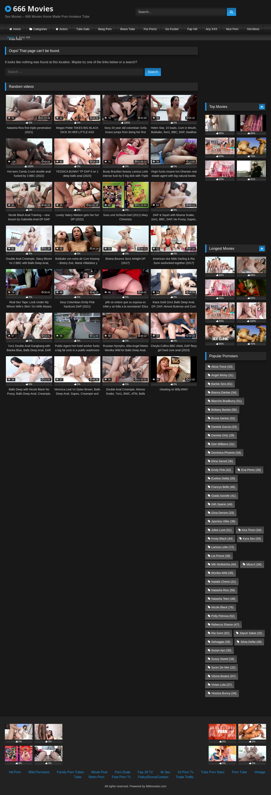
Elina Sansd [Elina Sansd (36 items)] (222, 461)
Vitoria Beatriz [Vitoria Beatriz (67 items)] (223, 676)
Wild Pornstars (38, 772)
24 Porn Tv (186, 772)
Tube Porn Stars (212, 772)
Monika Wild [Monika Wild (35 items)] (222, 573)
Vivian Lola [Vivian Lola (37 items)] (221, 684)
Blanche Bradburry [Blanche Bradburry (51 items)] (226, 401)
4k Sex (165, 772)
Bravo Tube (127, 29)
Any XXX (211, 29)
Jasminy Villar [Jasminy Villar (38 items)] (223, 521)
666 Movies (29, 9)
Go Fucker (172, 29)
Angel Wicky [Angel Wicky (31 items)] (222, 375)
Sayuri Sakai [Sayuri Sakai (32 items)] (251, 633)
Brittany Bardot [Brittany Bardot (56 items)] (224, 409)
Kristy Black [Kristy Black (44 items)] (222, 538)
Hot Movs (253, 29)
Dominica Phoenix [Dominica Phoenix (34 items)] (226, 452)
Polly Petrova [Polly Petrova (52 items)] (222, 616)
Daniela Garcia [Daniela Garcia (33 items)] (224, 426)
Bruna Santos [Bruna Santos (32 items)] (223, 418)
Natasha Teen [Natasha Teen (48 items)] (223, 598)
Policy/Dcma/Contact (153, 777)
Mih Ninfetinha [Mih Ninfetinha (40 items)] (223, 564)
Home (17, 29)
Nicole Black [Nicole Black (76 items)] (222, 607)
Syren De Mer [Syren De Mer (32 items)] (223, 667)
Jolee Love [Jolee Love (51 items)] (221, 530)
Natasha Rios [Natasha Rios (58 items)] (223, 590)
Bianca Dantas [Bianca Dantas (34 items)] (223, 392)
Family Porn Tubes (70, 772)
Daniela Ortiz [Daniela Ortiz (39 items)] (222, 435)
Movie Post (99, 772)
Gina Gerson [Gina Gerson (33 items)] (222, 512)
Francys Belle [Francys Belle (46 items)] (223, 487)
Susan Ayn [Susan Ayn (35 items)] (221, 650)
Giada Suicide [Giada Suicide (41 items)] (223, 495)
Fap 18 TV (145, 772)
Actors (64, 29)
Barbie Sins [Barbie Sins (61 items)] (221, 384)
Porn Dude (122, 772)
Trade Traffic (185, 777)
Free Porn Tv (121, 777)
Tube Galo (83, 29)
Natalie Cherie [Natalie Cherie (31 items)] (223, 581)
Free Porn (15, 39)
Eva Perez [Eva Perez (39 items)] (251, 469)
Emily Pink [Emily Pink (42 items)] (221, 469)
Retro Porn (96, 777)
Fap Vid (192, 29)
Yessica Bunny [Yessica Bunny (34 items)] (223, 693)
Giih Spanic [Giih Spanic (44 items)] (221, 504)
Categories (40, 29)
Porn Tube (239, 772)
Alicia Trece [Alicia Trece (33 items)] (221, 366)
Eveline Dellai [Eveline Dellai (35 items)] (223, 478)
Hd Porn (15, 772)
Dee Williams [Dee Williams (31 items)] (222, 444)
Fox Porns (150, 29)
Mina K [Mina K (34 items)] (253, 564)
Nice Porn (232, 29)
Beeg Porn (105, 29)
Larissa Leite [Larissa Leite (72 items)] (222, 547)
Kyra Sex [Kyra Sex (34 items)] (252, 538)
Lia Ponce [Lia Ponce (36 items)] (220, 555)
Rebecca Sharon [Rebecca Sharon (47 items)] (225, 624)
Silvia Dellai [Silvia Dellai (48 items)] (251, 641)
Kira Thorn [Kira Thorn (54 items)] (251, 530)
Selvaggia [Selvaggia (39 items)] (220, 641)
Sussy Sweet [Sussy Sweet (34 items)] (222, 658)
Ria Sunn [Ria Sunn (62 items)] (220, 633)
